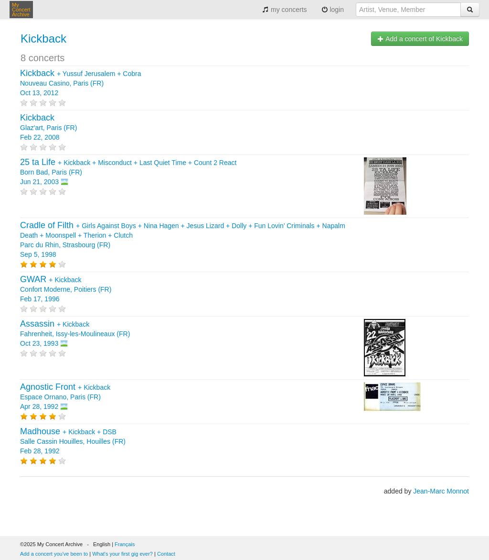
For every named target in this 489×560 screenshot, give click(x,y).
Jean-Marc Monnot (441, 491)
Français (125, 544)
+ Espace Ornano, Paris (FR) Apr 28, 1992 (65, 397)
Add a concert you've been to (54, 554)
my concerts (284, 9)
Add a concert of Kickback (420, 39)
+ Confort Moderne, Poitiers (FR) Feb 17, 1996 (65, 289)
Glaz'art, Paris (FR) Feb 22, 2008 (48, 127)
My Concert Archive (21, 9)
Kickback (43, 38)
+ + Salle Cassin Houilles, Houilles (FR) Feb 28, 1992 (73, 441)
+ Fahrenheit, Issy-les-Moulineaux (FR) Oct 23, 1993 (75, 333)
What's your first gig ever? (122, 554)
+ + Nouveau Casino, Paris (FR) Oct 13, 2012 (80, 83)
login (332, 9)
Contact (166, 554)
